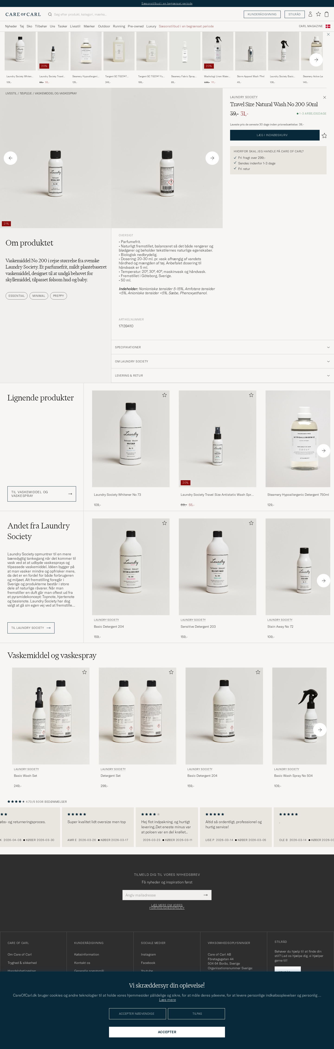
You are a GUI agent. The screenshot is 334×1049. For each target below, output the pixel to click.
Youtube (147, 971)
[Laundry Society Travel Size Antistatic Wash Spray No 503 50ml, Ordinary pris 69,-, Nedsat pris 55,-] (53, 58)
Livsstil (11, 93)
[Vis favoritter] (318, 14)
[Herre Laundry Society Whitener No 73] (20, 51)
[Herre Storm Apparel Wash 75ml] (250, 51)
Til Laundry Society (31, 628)
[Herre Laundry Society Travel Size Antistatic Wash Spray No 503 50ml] (53, 51)
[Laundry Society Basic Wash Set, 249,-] (50, 728)
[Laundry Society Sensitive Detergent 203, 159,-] (217, 578)
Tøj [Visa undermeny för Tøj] (22, 26)
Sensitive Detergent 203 (198, 626)
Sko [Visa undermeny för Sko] (29, 26)
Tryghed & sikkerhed (22, 963)
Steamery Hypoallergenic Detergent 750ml (85, 76)
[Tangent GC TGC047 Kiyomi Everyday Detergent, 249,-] (119, 58)
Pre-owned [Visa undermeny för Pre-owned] (136, 26)
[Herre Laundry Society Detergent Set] (137, 716)
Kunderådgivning (262, 14)
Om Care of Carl (20, 954)
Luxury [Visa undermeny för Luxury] (151, 26)
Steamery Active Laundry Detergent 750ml (316, 76)
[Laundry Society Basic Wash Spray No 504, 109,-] (283, 58)
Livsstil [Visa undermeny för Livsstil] (75, 26)
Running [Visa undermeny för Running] (119, 26)
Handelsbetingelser (22, 971)
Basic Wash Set (25, 776)
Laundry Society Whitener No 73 (20, 76)
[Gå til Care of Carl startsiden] (23, 14)
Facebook (148, 963)
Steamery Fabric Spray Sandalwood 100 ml (183, 76)
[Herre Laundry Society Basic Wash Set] (51, 716)
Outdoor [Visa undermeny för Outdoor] (104, 26)
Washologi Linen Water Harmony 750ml (216, 76)
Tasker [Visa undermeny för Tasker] (62, 26)
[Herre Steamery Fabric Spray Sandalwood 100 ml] (184, 51)
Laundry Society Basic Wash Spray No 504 (281, 76)
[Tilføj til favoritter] (163, 395)
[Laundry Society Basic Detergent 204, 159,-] (130, 578)
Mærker (89, 26)
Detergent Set (111, 776)
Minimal (38, 295)
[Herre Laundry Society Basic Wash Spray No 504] (283, 51)
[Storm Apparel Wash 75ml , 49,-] (250, 58)
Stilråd (295, 14)
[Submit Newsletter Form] (205, 895)
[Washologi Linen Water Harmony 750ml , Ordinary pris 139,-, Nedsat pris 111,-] (217, 58)
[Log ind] (310, 14)
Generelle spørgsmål (89, 971)
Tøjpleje (26, 93)
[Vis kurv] (326, 14)
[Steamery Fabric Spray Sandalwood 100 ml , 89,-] (184, 58)
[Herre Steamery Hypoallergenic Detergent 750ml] (86, 51)
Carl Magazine (311, 26)
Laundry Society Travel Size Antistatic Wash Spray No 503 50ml (51, 76)
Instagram (148, 954)
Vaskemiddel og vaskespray (56, 93)
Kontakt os (82, 963)
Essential (17, 295)
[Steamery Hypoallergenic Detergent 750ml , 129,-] (86, 58)
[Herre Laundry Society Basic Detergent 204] (131, 566)
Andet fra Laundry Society (38, 531)
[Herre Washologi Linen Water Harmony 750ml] (217, 51)
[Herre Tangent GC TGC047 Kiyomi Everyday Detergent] (119, 51)
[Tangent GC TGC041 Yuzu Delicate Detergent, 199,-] (151, 58)
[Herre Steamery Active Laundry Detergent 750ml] (316, 51)
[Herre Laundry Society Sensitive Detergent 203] (217, 566)
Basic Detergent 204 (109, 626)
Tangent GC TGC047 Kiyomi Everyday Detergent (116, 76)
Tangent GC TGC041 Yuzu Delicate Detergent (151, 76)
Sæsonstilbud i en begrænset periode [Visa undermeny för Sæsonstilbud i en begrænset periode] (186, 26)
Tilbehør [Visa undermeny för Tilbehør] (41, 26)
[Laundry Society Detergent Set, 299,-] (137, 728)
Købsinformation (86, 954)
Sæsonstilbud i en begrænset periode (167, 3)
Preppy (58, 295)
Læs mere (167, 1000)
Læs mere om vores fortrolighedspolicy (167, 906)
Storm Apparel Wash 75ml (250, 76)
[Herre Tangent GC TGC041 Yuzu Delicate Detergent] (151, 51)
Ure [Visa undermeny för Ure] (52, 26)
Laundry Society (244, 97)
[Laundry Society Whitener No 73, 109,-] (20, 58)
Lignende (40, 398)
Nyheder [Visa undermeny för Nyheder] (11, 26)
